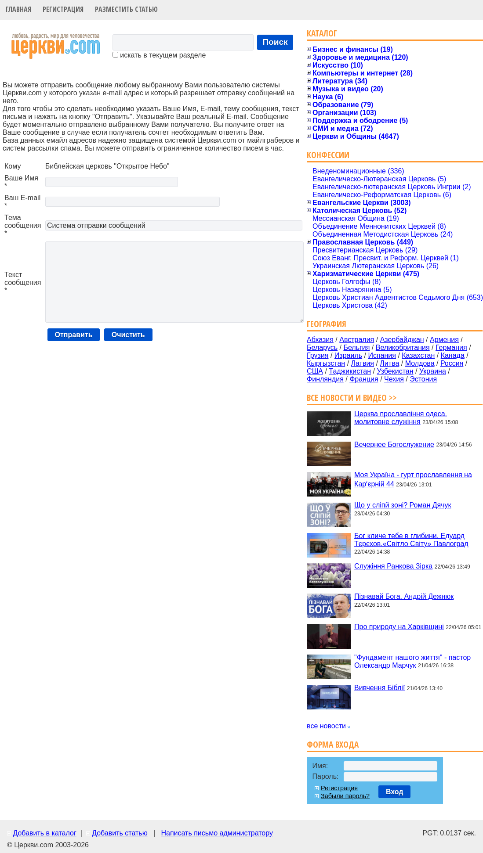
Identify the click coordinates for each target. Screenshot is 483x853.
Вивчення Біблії (379, 687)
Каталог (322, 33)
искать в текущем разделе (159, 55)
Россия (451, 363)
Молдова (420, 363)
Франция (363, 379)
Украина (432, 371)
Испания (382, 355)
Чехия (394, 379)
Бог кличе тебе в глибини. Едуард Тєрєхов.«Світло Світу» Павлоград (411, 539)
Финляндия (325, 379)
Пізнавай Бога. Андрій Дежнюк (404, 596)
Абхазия (320, 339)
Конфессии (328, 155)
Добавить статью (120, 833)
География (326, 324)
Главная (18, 9)
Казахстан (418, 355)
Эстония (423, 379)
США (315, 371)
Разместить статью (126, 9)
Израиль (348, 355)
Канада (453, 355)
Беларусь (322, 347)
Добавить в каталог (44, 833)
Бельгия (356, 347)
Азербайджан (402, 339)
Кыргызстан (326, 363)
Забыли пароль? (345, 795)
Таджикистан (350, 371)
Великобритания (403, 347)
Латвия (362, 363)
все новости (326, 726)
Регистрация (63, 9)
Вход (394, 791)
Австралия (356, 339)
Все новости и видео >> (352, 397)
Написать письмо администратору (216, 833)
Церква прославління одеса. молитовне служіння (400, 417)
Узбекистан (395, 371)
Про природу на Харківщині (399, 626)
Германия (451, 347)
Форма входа (333, 744)
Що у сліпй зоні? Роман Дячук (402, 505)
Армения (444, 339)
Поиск (275, 42)
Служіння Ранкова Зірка (393, 566)
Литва (389, 363)
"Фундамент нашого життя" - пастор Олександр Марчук (412, 661)
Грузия (317, 355)
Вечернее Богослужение (394, 444)
